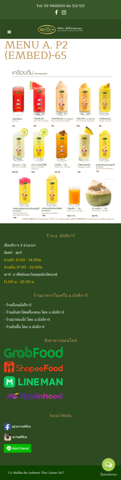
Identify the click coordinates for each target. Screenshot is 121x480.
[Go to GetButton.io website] (108, 474)
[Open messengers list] (108, 464)
